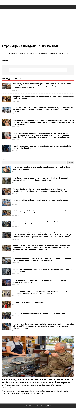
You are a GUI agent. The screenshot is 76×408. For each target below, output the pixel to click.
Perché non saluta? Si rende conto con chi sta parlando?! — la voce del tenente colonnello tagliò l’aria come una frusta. (40, 179)
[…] (45, 393)
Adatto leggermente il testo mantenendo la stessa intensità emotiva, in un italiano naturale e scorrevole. (42, 212)
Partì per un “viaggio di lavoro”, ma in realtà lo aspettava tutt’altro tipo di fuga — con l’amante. (41, 168)
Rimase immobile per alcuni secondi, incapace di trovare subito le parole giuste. (40, 201)
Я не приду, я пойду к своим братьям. (28, 302)
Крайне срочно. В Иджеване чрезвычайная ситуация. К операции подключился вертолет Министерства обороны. (39, 292)
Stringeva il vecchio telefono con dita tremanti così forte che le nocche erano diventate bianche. (43, 98)
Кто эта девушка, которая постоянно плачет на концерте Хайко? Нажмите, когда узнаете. (39, 281)
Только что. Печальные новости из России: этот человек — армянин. (41, 313)
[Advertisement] (38, 28)
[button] (73, 7)
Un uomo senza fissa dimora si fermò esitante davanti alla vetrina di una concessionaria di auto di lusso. (41, 223)
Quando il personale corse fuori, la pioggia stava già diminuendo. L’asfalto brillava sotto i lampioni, (41, 147)
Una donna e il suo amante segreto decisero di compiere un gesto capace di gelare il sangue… (42, 270)
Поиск (4, 159)
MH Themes (51, 406)
